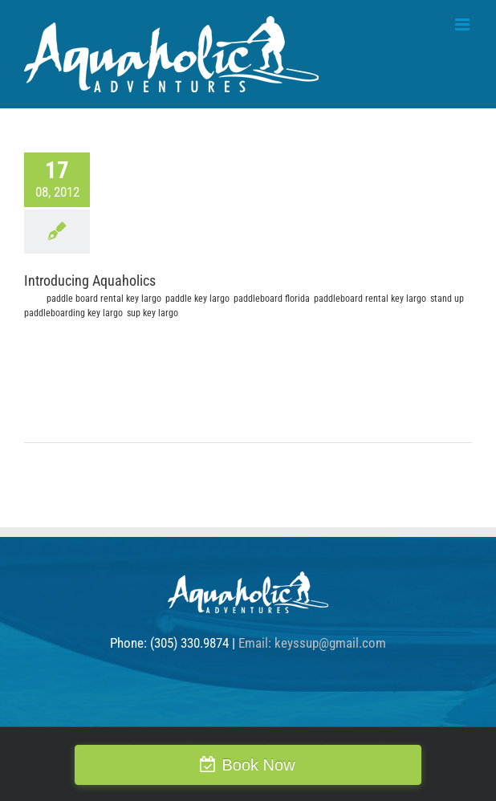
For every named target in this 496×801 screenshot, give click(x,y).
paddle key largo (197, 298)
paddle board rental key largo (104, 298)
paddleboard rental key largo (370, 298)
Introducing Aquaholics (90, 280)
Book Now (258, 765)
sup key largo (152, 313)
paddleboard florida (272, 298)
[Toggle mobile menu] (463, 24)
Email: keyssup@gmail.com (312, 643)
